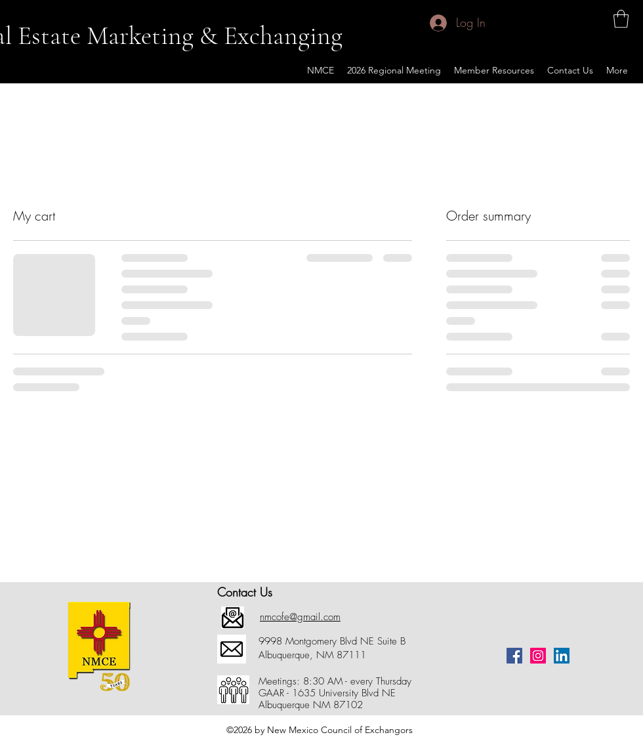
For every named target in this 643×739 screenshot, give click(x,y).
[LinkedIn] (562, 656)
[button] (621, 19)
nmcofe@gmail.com (300, 616)
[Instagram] (538, 656)
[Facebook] (514, 656)
